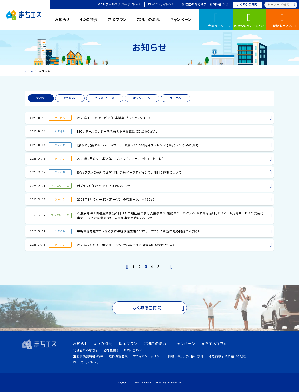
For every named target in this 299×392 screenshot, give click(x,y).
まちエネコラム (214, 344)
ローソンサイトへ (160, 4)
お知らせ (62, 20)
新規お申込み (285, 19)
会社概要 (110, 350)
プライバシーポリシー (147, 356)
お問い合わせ (219, 4)
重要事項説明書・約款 (88, 356)
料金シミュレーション (249, 19)
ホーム (29, 70)
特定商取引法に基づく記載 (227, 356)
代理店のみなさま (194, 4)
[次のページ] (171, 266)
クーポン (175, 98)
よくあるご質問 (247, 4)
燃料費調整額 (118, 356)
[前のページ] (127, 266)
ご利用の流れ (148, 20)
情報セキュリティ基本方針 (185, 356)
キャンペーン (180, 20)
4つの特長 (89, 20)
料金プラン (117, 20)
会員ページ (219, 19)
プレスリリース (105, 98)
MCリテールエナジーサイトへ (119, 4)
